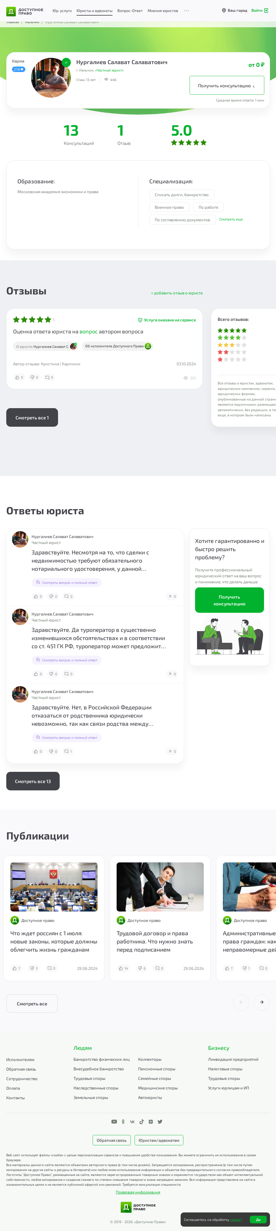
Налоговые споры (225, 1068)
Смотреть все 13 (33, 781)
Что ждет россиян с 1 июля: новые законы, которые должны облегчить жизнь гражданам (53, 941)
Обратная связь (21, 1068)
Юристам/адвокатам (159, 1140)
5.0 (181, 130)
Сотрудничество (22, 1078)
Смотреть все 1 (32, 417)
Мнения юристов (163, 10)
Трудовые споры (89, 1078)
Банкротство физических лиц (102, 1059)
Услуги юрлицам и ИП (228, 1087)
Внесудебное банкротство (99, 1068)
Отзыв (124, 143)
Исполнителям (20, 1059)
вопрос (89, 331)
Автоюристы (150, 1097)
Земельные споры (91, 1097)
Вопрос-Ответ (130, 10)
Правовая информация (138, 1192)
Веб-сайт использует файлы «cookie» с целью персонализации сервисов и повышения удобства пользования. (92, 1155)
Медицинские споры (158, 1087)
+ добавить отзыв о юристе (177, 292)
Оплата (13, 1088)
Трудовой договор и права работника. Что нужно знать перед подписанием (155, 941)
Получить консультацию (227, 86)
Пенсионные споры (156, 1068)
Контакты (15, 1097)
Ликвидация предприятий (233, 1059)
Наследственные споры (96, 1087)
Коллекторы (150, 1059)
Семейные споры (154, 1078)
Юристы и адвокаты (95, 10)
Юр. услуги (62, 10)
